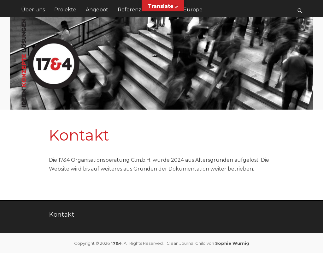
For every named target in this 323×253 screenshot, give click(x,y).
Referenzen (133, 10)
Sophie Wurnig (232, 243)
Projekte (65, 10)
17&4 (116, 243)
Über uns (33, 10)
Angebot (97, 10)
